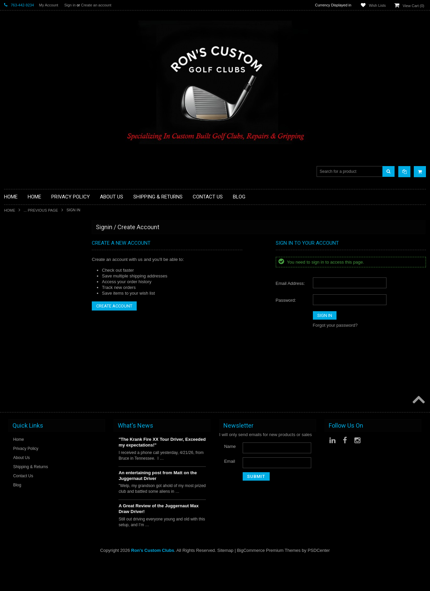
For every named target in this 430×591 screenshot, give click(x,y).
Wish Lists (377, 5)
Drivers (11, 296)
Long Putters (16, 388)
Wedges (12, 416)
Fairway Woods (19, 302)
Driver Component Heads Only (34, 245)
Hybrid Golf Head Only (26, 273)
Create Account (114, 305)
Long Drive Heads (21, 376)
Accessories (16, 239)
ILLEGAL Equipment (24, 279)
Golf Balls (13, 256)
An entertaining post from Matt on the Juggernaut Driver (157, 506)
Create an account (96, 5)
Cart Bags (14, 319)
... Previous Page (41, 210)
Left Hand (13, 370)
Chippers (13, 291)
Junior (10, 353)
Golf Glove (14, 262)
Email (229, 491)
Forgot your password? (335, 325)
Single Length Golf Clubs (28, 285)
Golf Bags (13, 313)
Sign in (70, 5)
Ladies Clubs (16, 359)
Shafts (10, 399)
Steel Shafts (16, 410)
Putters (11, 382)
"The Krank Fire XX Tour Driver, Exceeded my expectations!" (162, 472)
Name (230, 476)
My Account (48, 5)
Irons (9, 348)
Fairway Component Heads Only (36, 250)
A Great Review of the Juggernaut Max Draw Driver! (158, 539)
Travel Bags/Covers (23, 330)
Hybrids (11, 342)
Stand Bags (15, 325)
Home (9, 210)
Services (12, 393)
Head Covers (17, 336)
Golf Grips (14, 268)
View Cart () (413, 6)
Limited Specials (20, 365)
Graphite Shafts (19, 405)
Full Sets (12, 308)
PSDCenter (318, 581)
